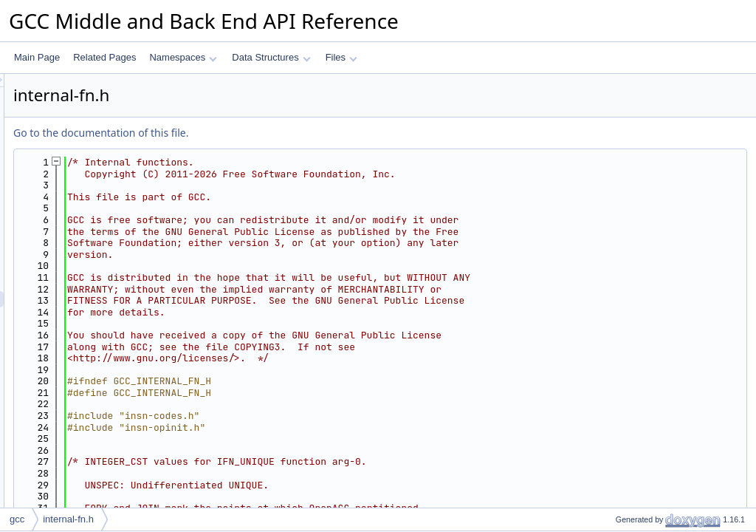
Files (341, 57)
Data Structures (271, 57)
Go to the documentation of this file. (285, 133)
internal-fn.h (68, 519)
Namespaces (182, 57)
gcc (17, 519)
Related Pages (104, 57)
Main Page (37, 57)
